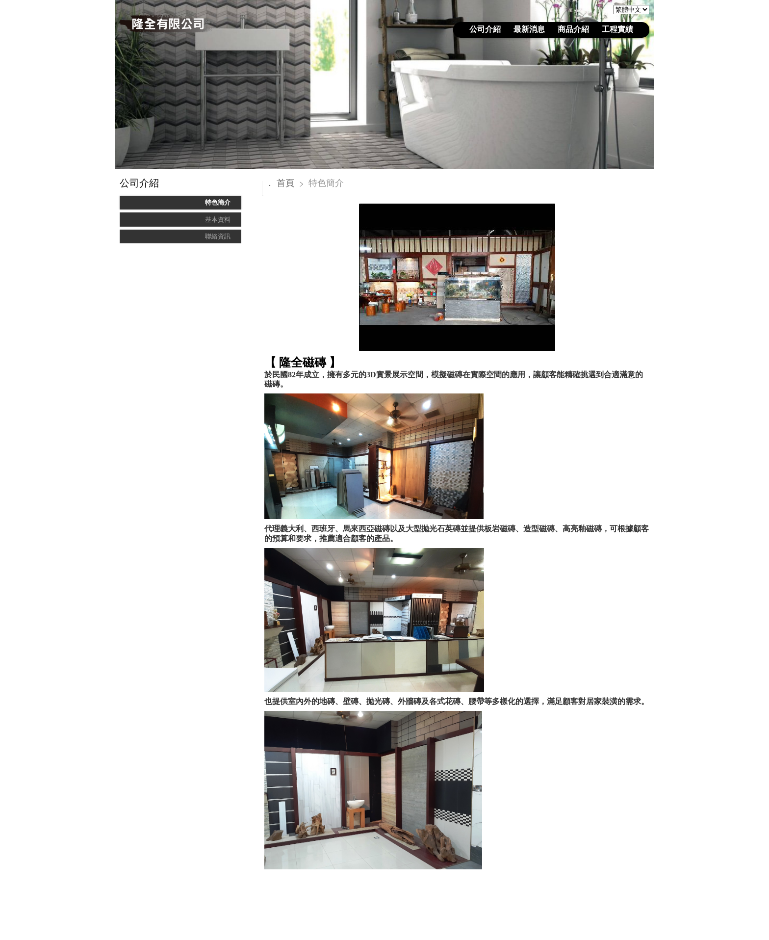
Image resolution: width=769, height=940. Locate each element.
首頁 (285, 183)
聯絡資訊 (218, 236)
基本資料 (218, 219)
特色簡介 (218, 202)
